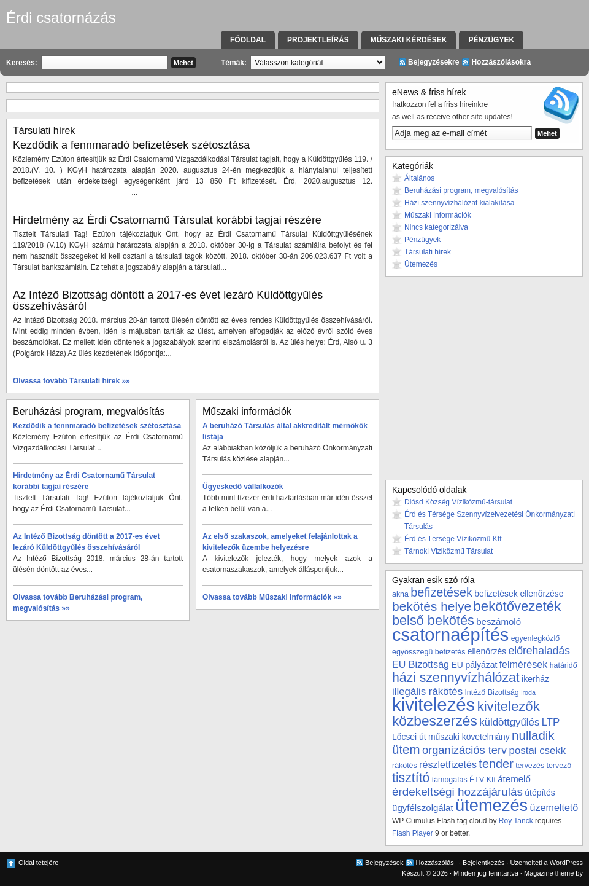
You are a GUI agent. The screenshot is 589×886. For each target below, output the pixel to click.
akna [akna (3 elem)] (400, 594)
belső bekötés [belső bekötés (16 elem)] (433, 620)
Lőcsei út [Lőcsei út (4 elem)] (409, 737)
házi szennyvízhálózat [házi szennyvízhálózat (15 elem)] (456, 677)
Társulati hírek (427, 252)
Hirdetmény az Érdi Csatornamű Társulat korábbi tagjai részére (167, 220)
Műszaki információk (437, 215)
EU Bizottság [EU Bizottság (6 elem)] (420, 664)
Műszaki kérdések (409, 40)
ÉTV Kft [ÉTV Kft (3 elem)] (482, 779)
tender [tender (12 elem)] (496, 763)
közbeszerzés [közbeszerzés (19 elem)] (434, 721)
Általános (419, 178)
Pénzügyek (491, 40)
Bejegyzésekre (433, 62)
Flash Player (412, 833)
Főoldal (248, 40)
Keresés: (21, 62)
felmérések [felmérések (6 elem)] (523, 664)
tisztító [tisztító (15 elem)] (410, 777)
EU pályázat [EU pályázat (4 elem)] (474, 665)
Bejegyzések (384, 862)
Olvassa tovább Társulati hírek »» (71, 381)
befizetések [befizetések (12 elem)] (441, 592)
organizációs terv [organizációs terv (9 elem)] (464, 749)
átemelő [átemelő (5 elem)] (514, 779)
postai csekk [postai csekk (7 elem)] (537, 750)
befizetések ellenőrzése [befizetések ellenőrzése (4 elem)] (518, 593)
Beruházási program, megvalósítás (461, 190)
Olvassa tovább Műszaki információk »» (272, 597)
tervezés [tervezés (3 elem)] (529, 765)
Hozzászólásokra (501, 62)
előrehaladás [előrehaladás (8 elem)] (539, 651)
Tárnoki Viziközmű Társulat (448, 551)
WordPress (566, 862)
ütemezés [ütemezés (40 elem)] (491, 805)
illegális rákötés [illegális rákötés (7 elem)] (427, 691)
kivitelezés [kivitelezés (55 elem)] (433, 704)
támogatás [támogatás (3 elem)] (450, 779)
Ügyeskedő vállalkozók (242, 486)
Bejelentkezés (484, 862)
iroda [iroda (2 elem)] (528, 692)
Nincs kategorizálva (436, 227)
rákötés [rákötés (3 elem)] (404, 765)
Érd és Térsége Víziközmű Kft (453, 539)
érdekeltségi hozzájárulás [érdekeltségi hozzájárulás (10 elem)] (457, 791)
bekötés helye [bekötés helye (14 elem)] (431, 606)
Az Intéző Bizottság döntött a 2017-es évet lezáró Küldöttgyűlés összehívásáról (168, 300)
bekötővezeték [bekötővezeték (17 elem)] (517, 606)
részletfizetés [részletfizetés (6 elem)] (448, 764)
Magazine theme (549, 873)
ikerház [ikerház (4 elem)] (535, 679)
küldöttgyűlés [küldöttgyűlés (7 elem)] (509, 722)
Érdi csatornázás (61, 17)
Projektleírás (318, 40)
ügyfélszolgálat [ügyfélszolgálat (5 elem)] (422, 807)
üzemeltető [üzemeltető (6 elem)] (554, 807)
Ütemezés (420, 264)
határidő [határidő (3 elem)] (563, 665)
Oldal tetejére (38, 862)
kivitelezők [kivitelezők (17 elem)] (508, 706)
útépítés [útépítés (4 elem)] (540, 793)
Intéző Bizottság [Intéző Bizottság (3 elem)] (491, 692)
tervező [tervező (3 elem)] (558, 765)
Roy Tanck (516, 821)
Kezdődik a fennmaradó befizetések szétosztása (131, 145)
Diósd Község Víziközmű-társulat (458, 502)
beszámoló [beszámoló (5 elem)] (498, 621)
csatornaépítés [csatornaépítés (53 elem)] (450, 635)
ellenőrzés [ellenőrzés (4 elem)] (487, 651)
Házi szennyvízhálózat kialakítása (459, 202)
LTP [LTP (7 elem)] (551, 722)
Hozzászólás (434, 862)
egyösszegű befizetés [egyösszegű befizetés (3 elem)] (428, 652)
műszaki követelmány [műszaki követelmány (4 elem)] (469, 737)
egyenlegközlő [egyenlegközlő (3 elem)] (535, 638)
